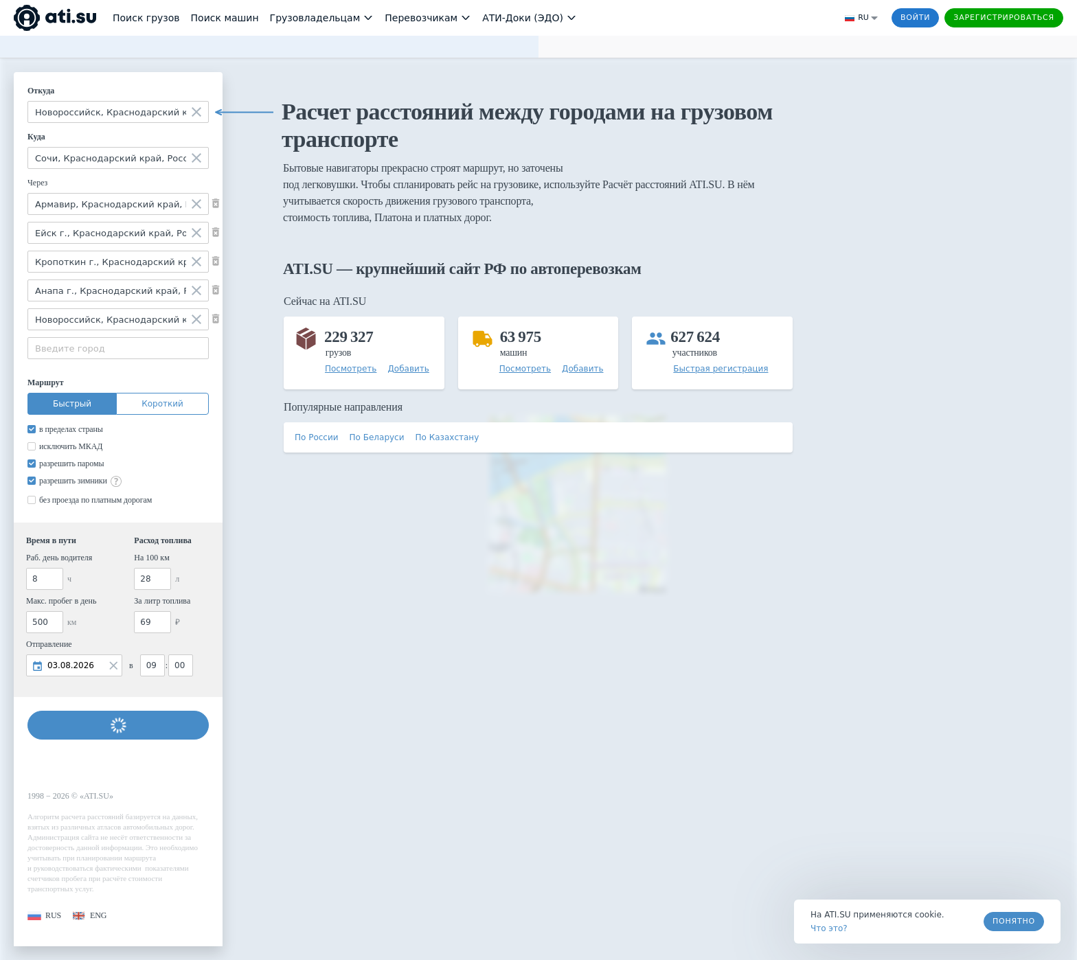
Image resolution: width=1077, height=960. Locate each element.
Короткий (162, 404)
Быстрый (72, 404)
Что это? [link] (829, 928)
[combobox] (118, 112)
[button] (44, 916)
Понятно (1014, 921)
